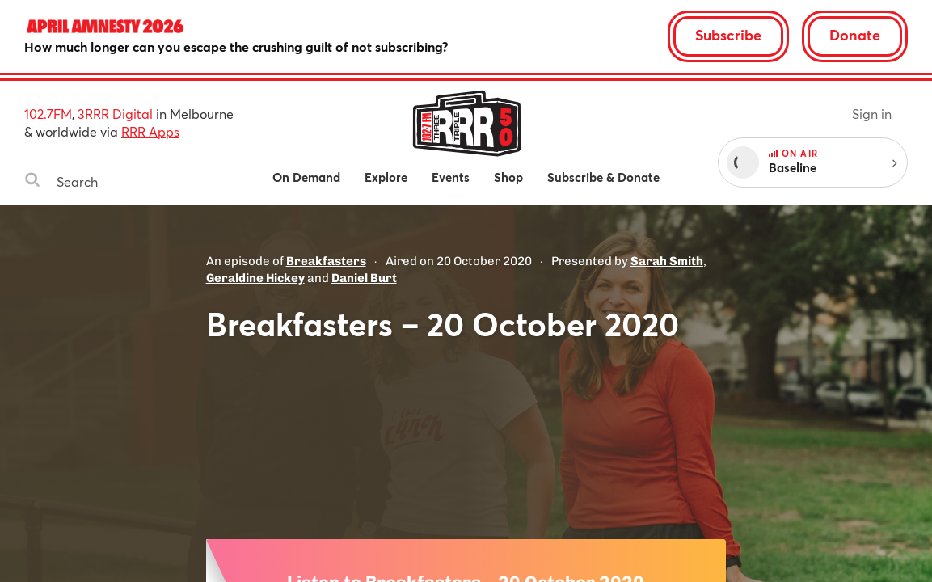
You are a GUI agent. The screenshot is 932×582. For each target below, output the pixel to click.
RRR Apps (150, 131)
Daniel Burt (364, 278)
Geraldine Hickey (255, 278)
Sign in (872, 113)
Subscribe (728, 34)
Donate (854, 34)
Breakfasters (326, 261)
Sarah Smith (666, 261)
